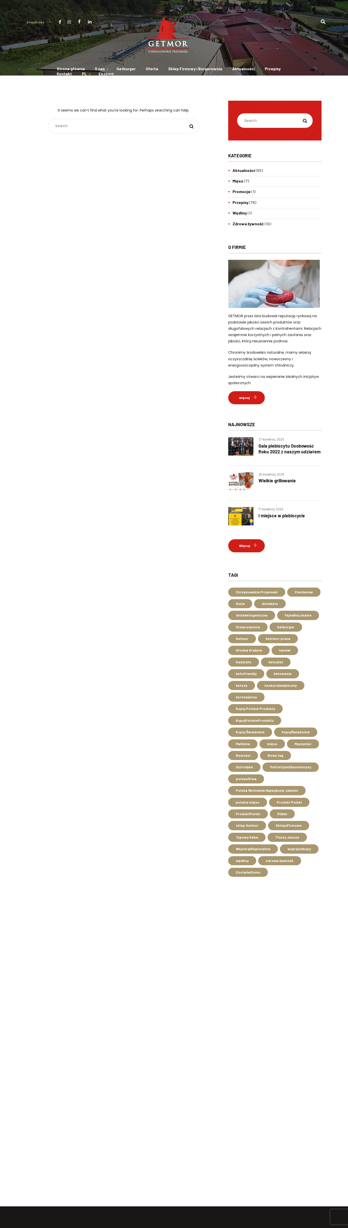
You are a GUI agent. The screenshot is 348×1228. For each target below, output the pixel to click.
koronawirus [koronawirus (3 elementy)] (246, 697)
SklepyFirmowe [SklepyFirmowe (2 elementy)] (289, 825)
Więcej (244, 546)
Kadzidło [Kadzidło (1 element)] (243, 662)
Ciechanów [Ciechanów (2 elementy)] (304, 592)
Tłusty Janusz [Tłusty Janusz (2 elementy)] (287, 837)
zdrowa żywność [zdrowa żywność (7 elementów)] (280, 860)
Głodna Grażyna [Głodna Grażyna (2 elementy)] (249, 650)
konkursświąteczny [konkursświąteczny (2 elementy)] (281, 685)
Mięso (238, 180)
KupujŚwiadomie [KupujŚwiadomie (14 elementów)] (296, 732)
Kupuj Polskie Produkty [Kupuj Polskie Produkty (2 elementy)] (255, 708)
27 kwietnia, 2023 (271, 439)
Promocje (242, 191)
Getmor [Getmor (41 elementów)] (242, 638)
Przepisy (240, 202)
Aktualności (244, 170)
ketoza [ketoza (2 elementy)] (241, 685)
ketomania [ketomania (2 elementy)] (283, 673)
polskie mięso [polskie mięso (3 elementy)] (247, 802)
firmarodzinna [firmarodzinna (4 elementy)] (248, 627)
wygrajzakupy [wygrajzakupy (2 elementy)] (299, 849)
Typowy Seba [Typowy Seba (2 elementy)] (247, 837)
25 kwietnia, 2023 (271, 474)
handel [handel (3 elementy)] (285, 650)
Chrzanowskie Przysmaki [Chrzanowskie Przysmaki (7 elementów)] (257, 592)
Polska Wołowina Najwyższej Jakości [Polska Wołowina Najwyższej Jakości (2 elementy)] (267, 790)
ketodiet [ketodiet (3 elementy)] (276, 662)
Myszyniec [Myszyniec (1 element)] (303, 744)
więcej (244, 397)
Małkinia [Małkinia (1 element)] (243, 744)
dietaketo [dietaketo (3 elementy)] (270, 603)
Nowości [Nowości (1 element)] (243, 755)
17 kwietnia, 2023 (270, 509)
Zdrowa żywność (248, 223)
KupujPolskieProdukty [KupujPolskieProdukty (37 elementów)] (255, 720)
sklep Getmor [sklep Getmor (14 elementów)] (247, 825)
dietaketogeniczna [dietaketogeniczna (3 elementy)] (252, 615)
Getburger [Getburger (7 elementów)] (286, 627)
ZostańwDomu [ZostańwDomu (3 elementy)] (248, 872)
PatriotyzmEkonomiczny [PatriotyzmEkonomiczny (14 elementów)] (290, 767)
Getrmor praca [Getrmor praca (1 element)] (278, 638)
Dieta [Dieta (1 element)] (240, 603)
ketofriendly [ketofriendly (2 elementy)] (246, 673)
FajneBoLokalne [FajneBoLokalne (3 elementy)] (298, 615)
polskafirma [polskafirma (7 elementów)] (246, 779)
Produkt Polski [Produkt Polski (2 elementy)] (289, 802)
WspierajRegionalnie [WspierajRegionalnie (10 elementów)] (253, 849)
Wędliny (240, 212)
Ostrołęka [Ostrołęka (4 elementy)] (244, 767)
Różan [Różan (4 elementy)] (282, 814)
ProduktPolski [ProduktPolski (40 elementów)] (248, 814)
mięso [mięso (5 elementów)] (272, 744)
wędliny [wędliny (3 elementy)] (242, 860)
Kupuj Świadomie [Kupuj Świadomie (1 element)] (250, 732)
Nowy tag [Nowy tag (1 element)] (275, 755)
